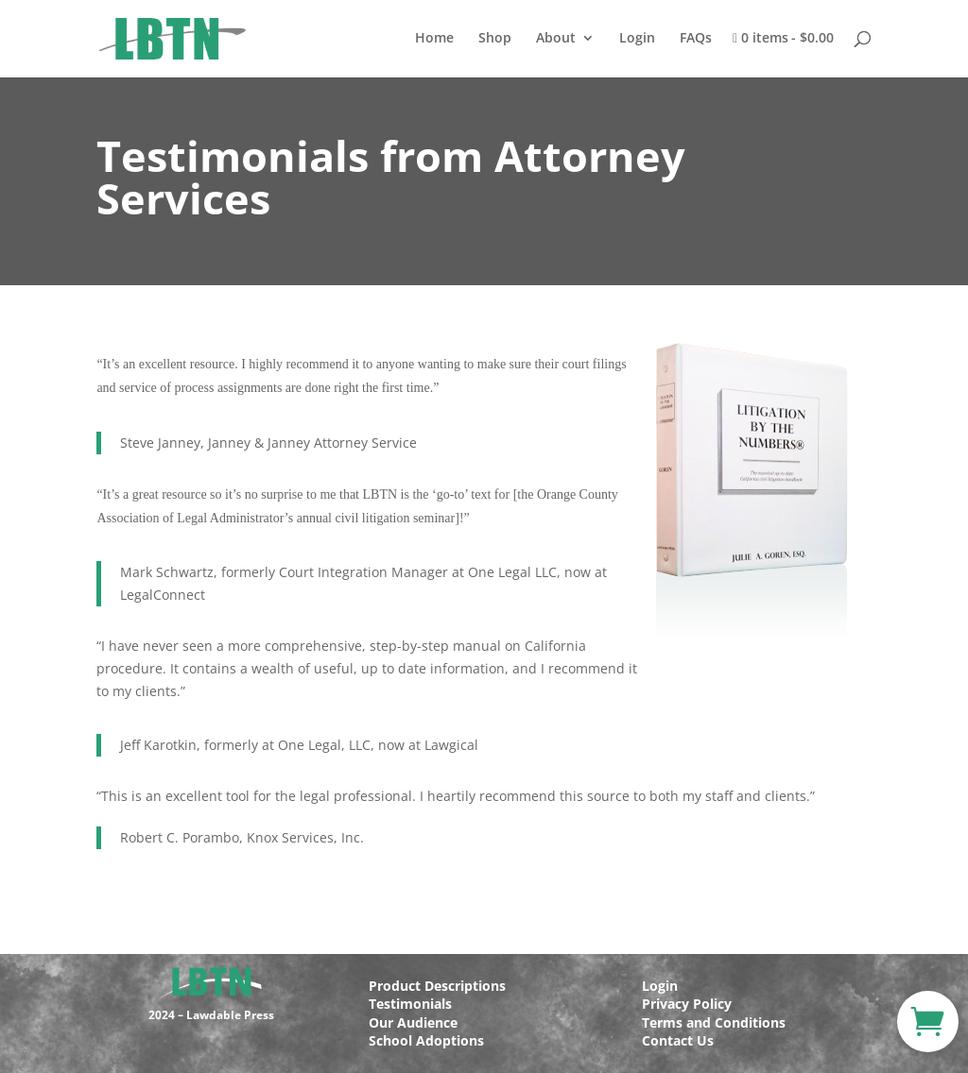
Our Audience (413, 1022)
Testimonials (410, 1004)
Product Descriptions (437, 986)
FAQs (696, 38)
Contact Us (678, 1040)
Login (637, 38)
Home (434, 38)
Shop (494, 38)
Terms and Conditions (714, 1022)
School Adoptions (426, 1040)
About (556, 38)
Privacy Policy (687, 1004)
